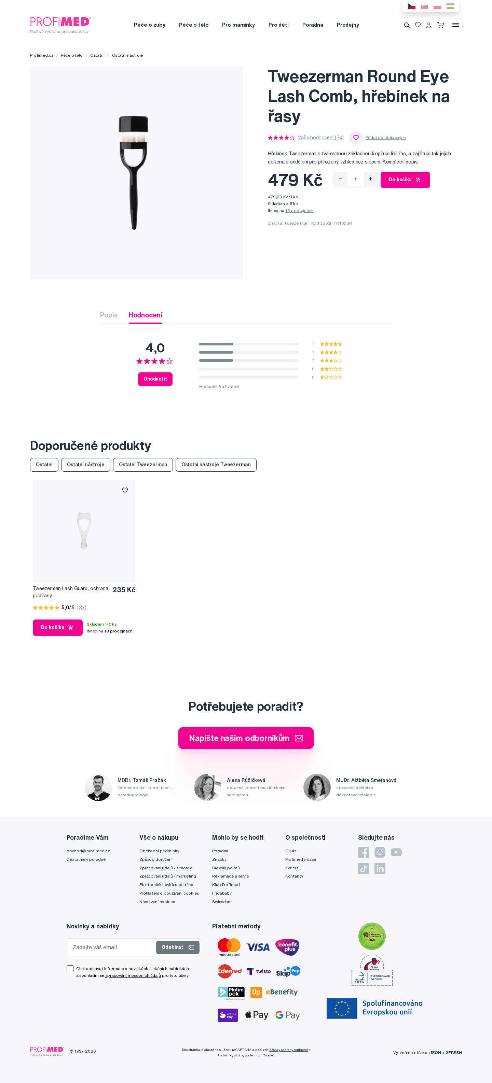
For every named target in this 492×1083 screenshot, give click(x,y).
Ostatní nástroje (127, 55)
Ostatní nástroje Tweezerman (215, 464)
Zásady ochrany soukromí (288, 1049)
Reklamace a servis (230, 876)
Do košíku (405, 180)
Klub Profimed (226, 884)
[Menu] (456, 25)
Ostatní (97, 55)
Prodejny (348, 24)
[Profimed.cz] (61, 24)
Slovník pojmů (226, 868)
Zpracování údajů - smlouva (165, 868)
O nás (290, 851)
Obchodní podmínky (159, 851)
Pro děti (279, 24)
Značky (219, 859)
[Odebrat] (340, 179)
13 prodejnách (299, 210)
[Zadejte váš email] (113, 947)
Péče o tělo (193, 24)
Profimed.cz (41, 55)
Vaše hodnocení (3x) (321, 137)
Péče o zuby (149, 24)
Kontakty (294, 876)
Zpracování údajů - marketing (167, 876)
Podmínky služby (231, 1055)
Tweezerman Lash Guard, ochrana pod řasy (70, 592)
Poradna (312, 24)
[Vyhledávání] (407, 24)
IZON (436, 1052)
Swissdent (222, 901)
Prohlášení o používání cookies (169, 893)
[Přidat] (371, 179)
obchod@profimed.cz (88, 851)
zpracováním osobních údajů (133, 975)
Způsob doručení (156, 859)
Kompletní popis (400, 161)
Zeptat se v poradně (86, 859)
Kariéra (292, 868)
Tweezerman (296, 223)
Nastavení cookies (157, 901)
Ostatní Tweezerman (143, 464)
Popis (109, 314)
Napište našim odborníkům (246, 738)
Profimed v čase (300, 859)
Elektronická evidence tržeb (166, 884)
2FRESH (454, 1052)
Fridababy (222, 893)
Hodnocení (145, 314)
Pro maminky (238, 24)
